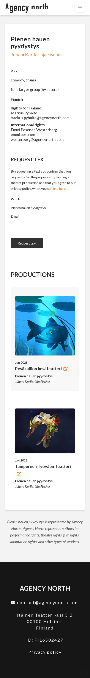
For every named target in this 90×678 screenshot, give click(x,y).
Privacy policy (45, 652)
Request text (27, 243)
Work (15, 199)
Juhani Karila (24, 54)
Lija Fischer (50, 54)
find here (59, 188)
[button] (80, 7)
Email (15, 216)
